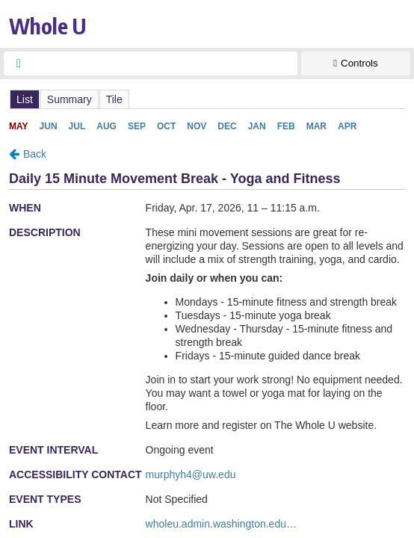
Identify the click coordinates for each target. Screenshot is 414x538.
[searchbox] (164, 63)
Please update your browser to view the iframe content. (207, 99)
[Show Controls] (355, 63)
